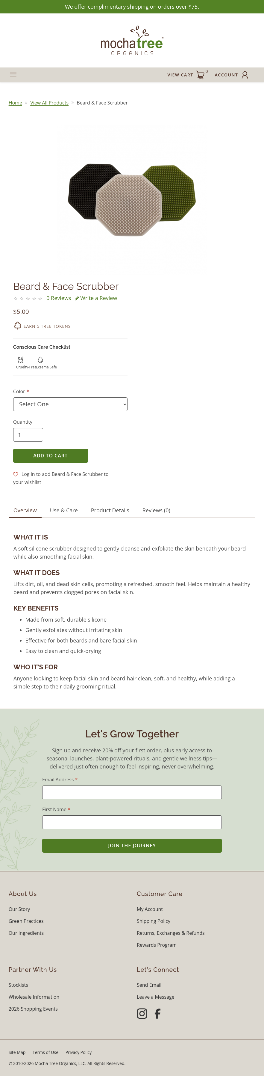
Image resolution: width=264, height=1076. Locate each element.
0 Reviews (58, 298)
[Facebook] (157, 1014)
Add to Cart (50, 455)
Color (19, 391)
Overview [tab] (25, 510)
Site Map (17, 1052)
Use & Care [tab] (64, 510)
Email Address (60, 779)
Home (15, 102)
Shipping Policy (153, 921)
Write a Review (96, 298)
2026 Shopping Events (33, 1009)
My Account (150, 909)
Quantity (22, 422)
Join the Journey (132, 845)
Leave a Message (156, 997)
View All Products (49, 102)
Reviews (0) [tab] (156, 510)
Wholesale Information (34, 997)
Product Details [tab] (110, 510)
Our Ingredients (26, 933)
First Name (56, 809)
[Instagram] (142, 1014)
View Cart (187, 74)
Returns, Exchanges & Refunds (171, 933)
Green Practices (26, 921)
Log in (28, 474)
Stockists (18, 985)
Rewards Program (157, 945)
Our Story (19, 909)
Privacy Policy (79, 1052)
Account (232, 75)
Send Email (149, 985)
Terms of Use (45, 1052)
